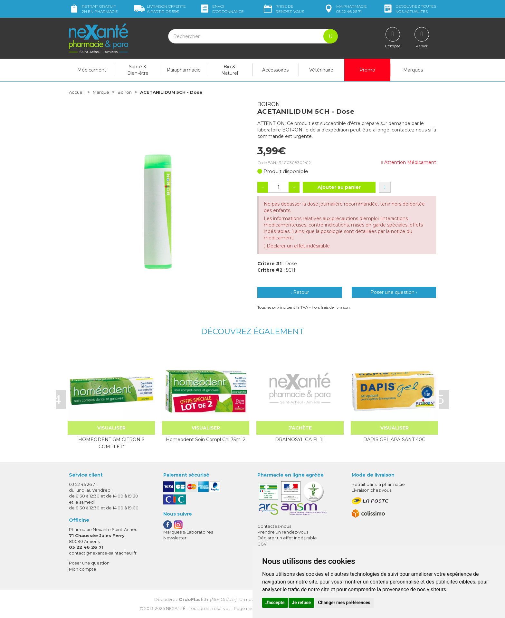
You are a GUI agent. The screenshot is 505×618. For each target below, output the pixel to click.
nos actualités (409, 9)
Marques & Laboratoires (188, 532)
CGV (262, 543)
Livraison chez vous (371, 490)
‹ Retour (300, 292)
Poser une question (89, 562)
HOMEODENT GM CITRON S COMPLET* (111, 443)
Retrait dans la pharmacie (378, 484)
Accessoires (275, 70)
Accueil (77, 92)
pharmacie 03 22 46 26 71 (345, 9)
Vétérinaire (321, 70)
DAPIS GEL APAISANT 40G (394, 439)
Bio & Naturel (229, 70)
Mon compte (82, 569)
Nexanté (176, 608)
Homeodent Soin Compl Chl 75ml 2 (205, 439)
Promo (367, 70)
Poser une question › (393, 292)
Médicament (91, 70)
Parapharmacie (184, 70)
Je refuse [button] (301, 602)
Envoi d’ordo (221, 9)
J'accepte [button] (275, 602)
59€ (160, 9)
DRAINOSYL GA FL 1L (300, 439)
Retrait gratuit (93, 9)
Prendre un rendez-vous (282, 532)
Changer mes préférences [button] (344, 602)
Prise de (283, 9)
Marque (102, 92)
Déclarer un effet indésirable (298, 246)
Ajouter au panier (339, 187)
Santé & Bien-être (137, 70)
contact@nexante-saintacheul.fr (103, 553)
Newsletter (174, 537)
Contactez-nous (274, 526)
